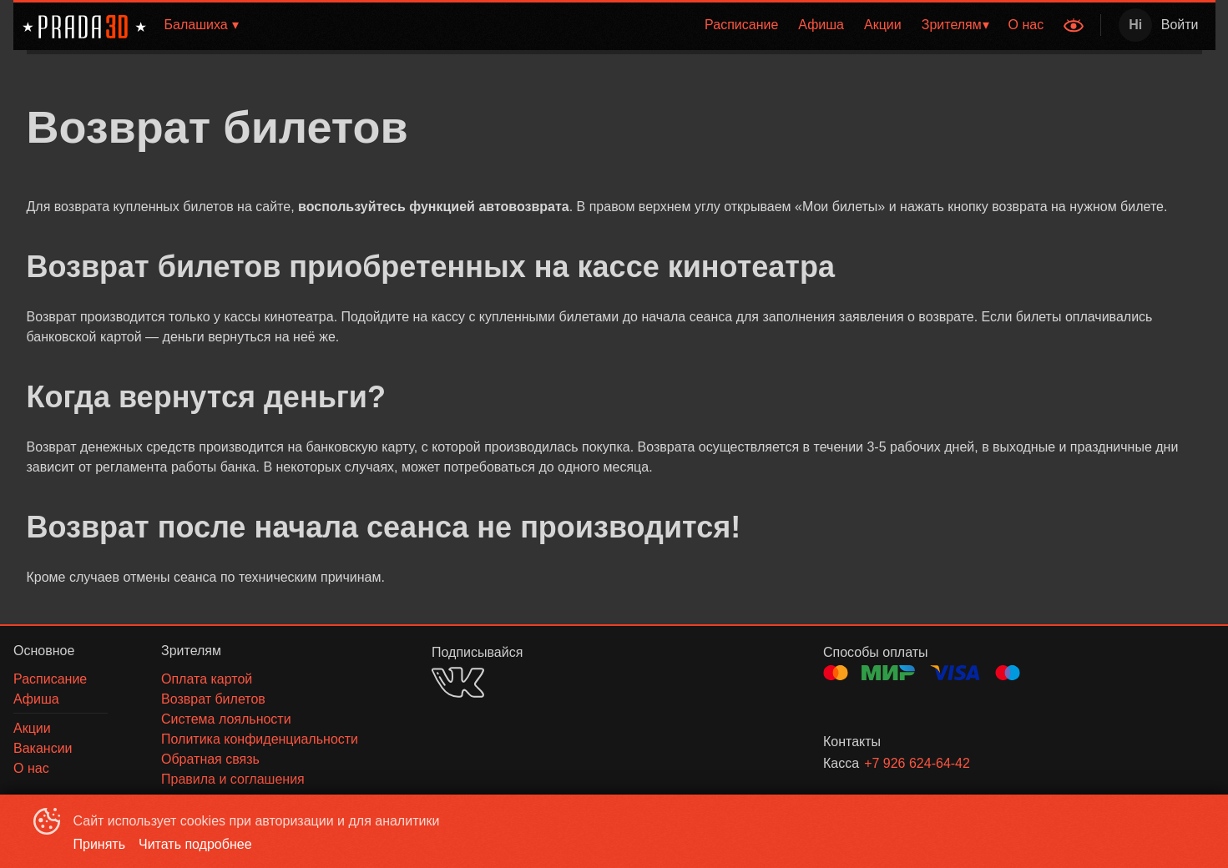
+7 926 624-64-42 (917, 763)
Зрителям (952, 25)
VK (458, 682)
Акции (883, 25)
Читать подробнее (195, 844)
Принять (99, 844)
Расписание (741, 25)
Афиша (821, 25)
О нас (1026, 25)
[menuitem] (741, 25)
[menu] (655, 25)
